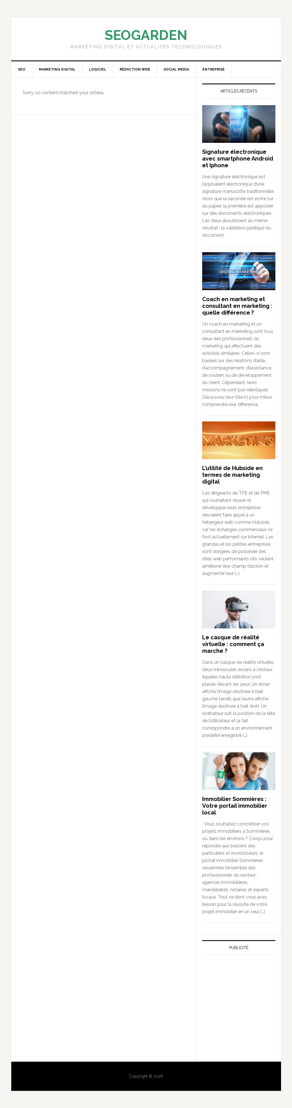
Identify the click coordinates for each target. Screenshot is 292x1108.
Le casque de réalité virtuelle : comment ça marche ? (233, 644)
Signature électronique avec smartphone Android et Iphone (237, 158)
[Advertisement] (244, 1011)
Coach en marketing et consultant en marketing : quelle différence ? (237, 306)
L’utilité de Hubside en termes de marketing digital (232, 475)
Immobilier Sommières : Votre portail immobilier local (234, 806)
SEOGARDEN (146, 35)
